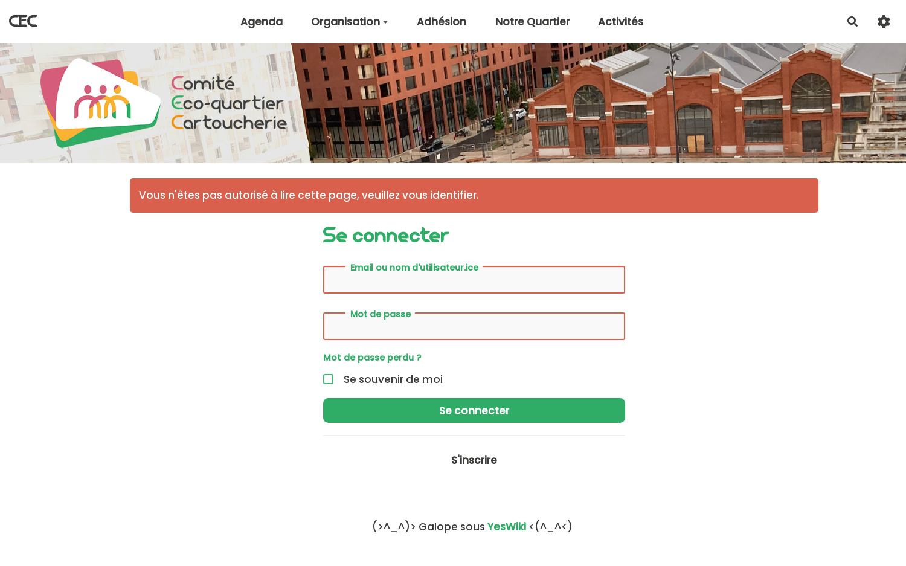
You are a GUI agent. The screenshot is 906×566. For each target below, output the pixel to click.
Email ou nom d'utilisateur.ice (414, 267)
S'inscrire (474, 460)
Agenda (261, 21)
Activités (620, 21)
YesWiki (506, 526)
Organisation (349, 21)
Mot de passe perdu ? (372, 358)
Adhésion (441, 21)
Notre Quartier (532, 21)
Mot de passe (380, 314)
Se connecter (474, 411)
